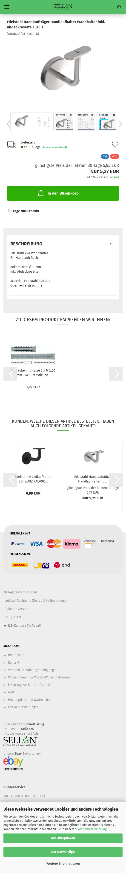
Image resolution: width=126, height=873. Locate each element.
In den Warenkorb (58, 193)
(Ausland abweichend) (54, 147)
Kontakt (13, 663)
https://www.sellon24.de (21, 734)
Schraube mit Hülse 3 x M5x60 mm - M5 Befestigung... (33, 372)
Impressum (16, 655)
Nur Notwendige (63, 852)
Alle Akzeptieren (63, 838)
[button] (6, 124)
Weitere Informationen (63, 864)
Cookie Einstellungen (23, 707)
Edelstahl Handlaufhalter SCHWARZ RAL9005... (33, 479)
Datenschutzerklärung (91, 829)
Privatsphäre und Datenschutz (30, 700)
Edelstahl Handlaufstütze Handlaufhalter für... (92, 479)
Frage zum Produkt (25, 211)
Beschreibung (26, 244)
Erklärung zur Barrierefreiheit (29, 685)
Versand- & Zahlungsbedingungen (32, 670)
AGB (11, 692)
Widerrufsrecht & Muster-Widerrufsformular (40, 677)
